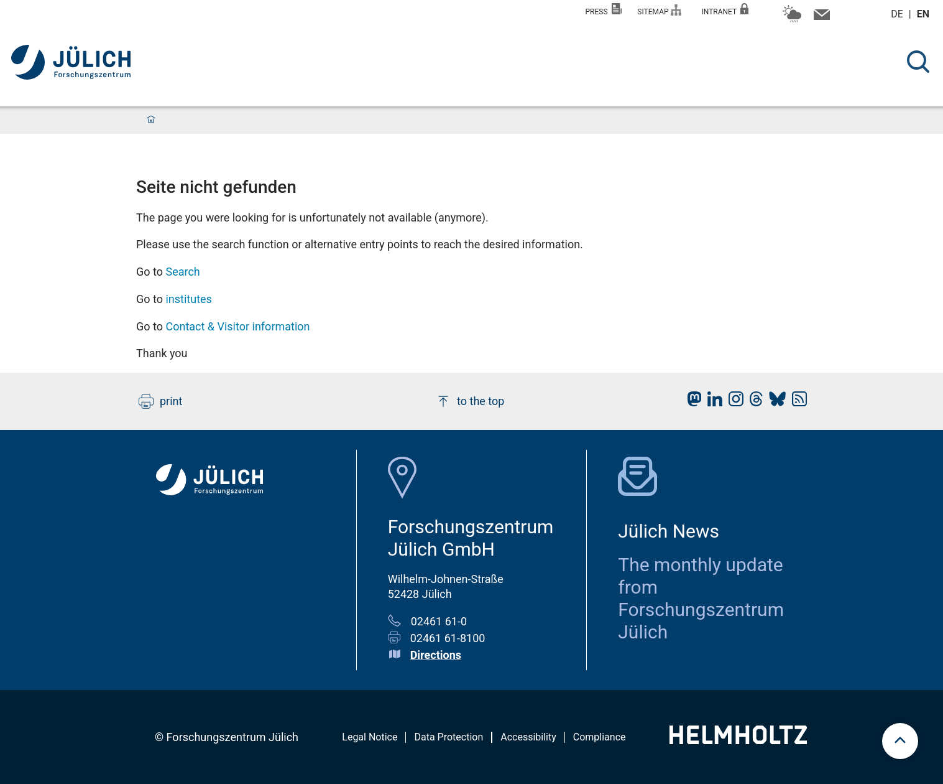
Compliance (599, 737)
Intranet (724, 9)
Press (604, 9)
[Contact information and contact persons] (820, 17)
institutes (188, 299)
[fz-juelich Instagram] (732, 402)
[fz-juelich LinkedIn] (711, 402)
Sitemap (659, 10)
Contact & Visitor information (237, 326)
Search (182, 271)
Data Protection (448, 737)
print (160, 401)
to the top (470, 401)
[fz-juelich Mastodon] (691, 402)
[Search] (918, 61)
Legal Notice (369, 737)
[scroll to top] (900, 741)
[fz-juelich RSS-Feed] (796, 402)
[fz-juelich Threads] (753, 402)
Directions (435, 654)
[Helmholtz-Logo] (738, 740)
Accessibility (528, 737)
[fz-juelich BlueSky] (774, 402)
